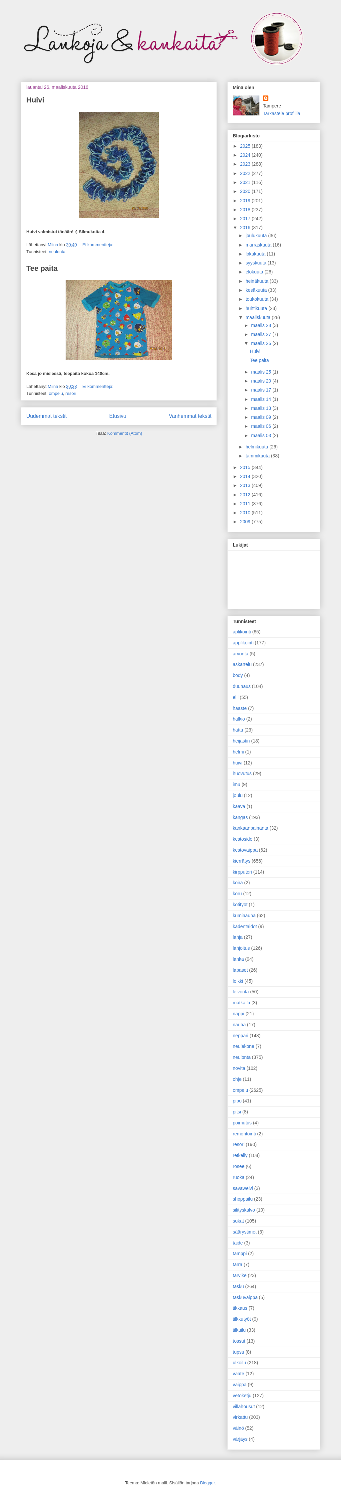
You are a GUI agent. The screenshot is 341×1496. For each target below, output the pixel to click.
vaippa (239, 1384)
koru (237, 893)
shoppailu (243, 1199)
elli (235, 697)
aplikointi (242, 631)
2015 (246, 467)
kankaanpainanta (250, 828)
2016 (246, 227)
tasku (238, 1286)
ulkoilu (239, 1362)
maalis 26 (261, 343)
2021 (246, 182)
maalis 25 (261, 372)
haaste (240, 708)
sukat (238, 1221)
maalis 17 (261, 390)
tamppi (240, 1253)
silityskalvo (244, 1210)
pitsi (237, 1111)
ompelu (56, 393)
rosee (238, 1166)
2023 (246, 164)
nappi (238, 1013)
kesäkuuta (256, 290)
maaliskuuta (258, 317)
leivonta (241, 991)
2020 (246, 191)
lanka (238, 959)
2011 (246, 503)
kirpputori (242, 872)
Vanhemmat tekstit (190, 416)
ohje (237, 1079)
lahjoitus (241, 948)
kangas (240, 817)
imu (236, 784)
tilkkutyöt (242, 1319)
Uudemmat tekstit (46, 416)
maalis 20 (261, 381)
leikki (238, 981)
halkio (239, 719)
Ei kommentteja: (97, 244)
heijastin (241, 741)
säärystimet (245, 1232)
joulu (238, 795)
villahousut (244, 1406)
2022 (246, 173)
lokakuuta (256, 253)
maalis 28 (261, 325)
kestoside (242, 839)
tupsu (238, 1352)
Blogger (207, 1482)
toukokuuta (257, 299)
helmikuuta (257, 446)
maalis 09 (261, 417)
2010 (246, 512)
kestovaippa (245, 850)
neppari (240, 1035)
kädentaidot (245, 926)
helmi (238, 751)
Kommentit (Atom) (124, 433)
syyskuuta (256, 262)
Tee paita (42, 268)
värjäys (240, 1439)
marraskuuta (259, 245)
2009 (246, 521)
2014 (246, 476)
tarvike (239, 1275)
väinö (238, 1428)
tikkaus (240, 1308)
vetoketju (242, 1395)
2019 (246, 200)
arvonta (240, 653)
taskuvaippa (245, 1297)
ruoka (238, 1177)
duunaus (242, 686)
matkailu (241, 1002)
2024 (246, 155)
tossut (239, 1341)
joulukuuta (256, 235)
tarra (237, 1264)
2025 (246, 146)
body (238, 675)
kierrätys (241, 861)
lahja (238, 937)
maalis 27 (261, 334)
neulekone (243, 1046)
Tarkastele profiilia (281, 113)
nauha (239, 1024)
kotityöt (240, 904)
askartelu (242, 664)
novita (239, 1068)
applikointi (243, 642)
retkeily (240, 1155)
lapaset (240, 970)
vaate (238, 1373)
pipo (237, 1100)
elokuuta (254, 271)
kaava (239, 806)
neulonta (57, 251)
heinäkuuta (257, 281)
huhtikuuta (256, 308)
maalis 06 (261, 426)
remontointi (244, 1133)
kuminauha (244, 915)
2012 (246, 494)
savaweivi (243, 1188)
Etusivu (117, 416)
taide (238, 1243)
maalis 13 (261, 408)
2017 (246, 218)
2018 (246, 209)
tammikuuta (258, 455)
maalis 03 (261, 435)
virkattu (240, 1417)
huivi (237, 762)
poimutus (242, 1122)
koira (238, 882)
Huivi (35, 100)
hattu (238, 730)
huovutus (242, 773)
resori (70, 393)
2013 (246, 485)
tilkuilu (239, 1330)
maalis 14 (261, 399)
